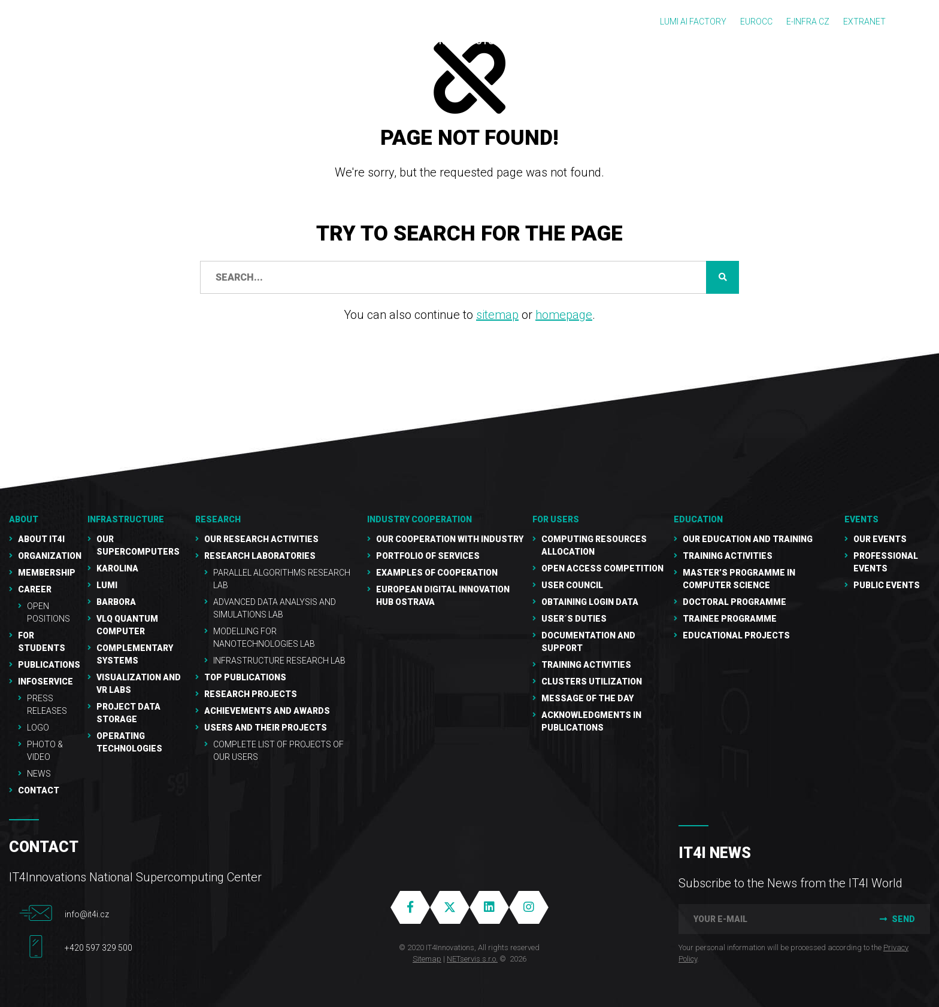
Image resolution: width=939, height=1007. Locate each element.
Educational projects (736, 635)
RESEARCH (218, 519)
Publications (49, 665)
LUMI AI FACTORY (693, 21)
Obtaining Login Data (589, 602)
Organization (49, 556)
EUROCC (756, 21)
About (23, 519)
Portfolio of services (428, 556)
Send (896, 919)
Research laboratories (260, 556)
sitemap (497, 315)
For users (555, 519)
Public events (886, 585)
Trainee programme (730, 618)
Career (35, 589)
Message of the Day (587, 698)
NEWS (39, 773)
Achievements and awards (267, 711)
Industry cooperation (419, 519)
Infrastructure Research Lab (279, 660)
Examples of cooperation (437, 572)
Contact (38, 790)
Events (861, 519)
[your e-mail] (770, 919)
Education (698, 519)
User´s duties (574, 618)
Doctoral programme (734, 602)
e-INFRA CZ (807, 21)
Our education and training (748, 539)
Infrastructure (125, 519)
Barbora (116, 602)
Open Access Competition (602, 568)
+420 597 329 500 (98, 948)
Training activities (728, 556)
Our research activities (261, 539)
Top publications (245, 677)
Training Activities (586, 665)
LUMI (106, 585)
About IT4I (41, 539)
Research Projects (250, 694)
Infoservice (45, 681)
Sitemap (427, 958)
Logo (38, 727)
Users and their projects (265, 727)
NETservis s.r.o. (472, 958)
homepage (563, 315)
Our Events (880, 539)
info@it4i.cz (87, 914)
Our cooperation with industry (449, 539)
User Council (572, 585)
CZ (915, 22)
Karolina (117, 568)
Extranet (864, 21)
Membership (46, 572)
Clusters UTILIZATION (591, 681)
